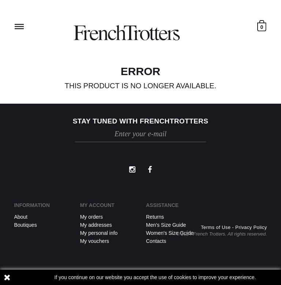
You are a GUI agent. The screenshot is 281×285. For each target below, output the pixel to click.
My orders (91, 217)
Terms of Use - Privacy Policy (234, 227)
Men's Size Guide (166, 225)
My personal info (99, 233)
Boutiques (25, 225)
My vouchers (94, 241)
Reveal (19, 26)
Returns (155, 217)
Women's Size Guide (170, 233)
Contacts (156, 241)
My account (97, 205)
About (20, 217)
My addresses (96, 225)
